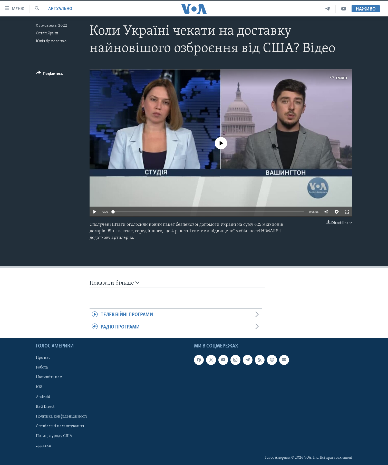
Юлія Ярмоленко (51, 41)
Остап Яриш (47, 33)
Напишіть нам (49, 377)
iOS (39, 387)
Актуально (60, 8)
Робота (42, 367)
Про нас (43, 358)
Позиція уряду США (54, 436)
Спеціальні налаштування (60, 426)
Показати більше (114, 283)
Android (43, 397)
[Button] (49, 74)
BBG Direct (45, 407)
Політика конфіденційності (61, 416)
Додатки (43, 446)
